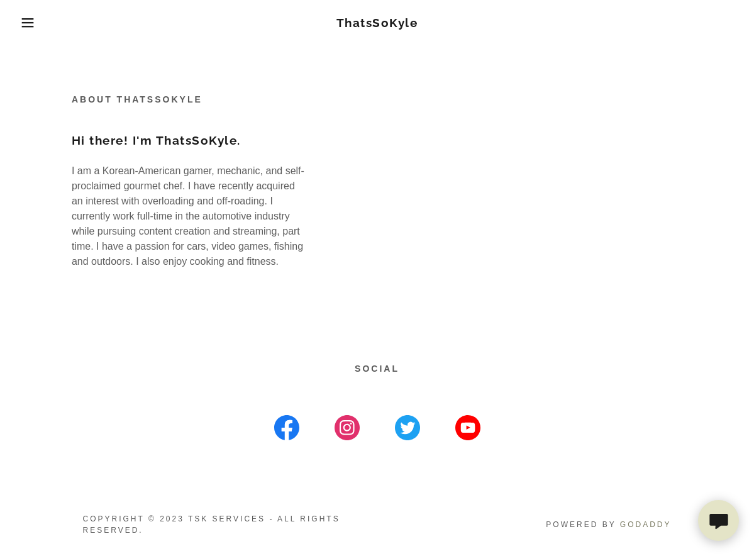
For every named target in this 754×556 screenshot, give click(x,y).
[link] (377, 23)
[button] (37, 22)
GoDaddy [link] (646, 524)
